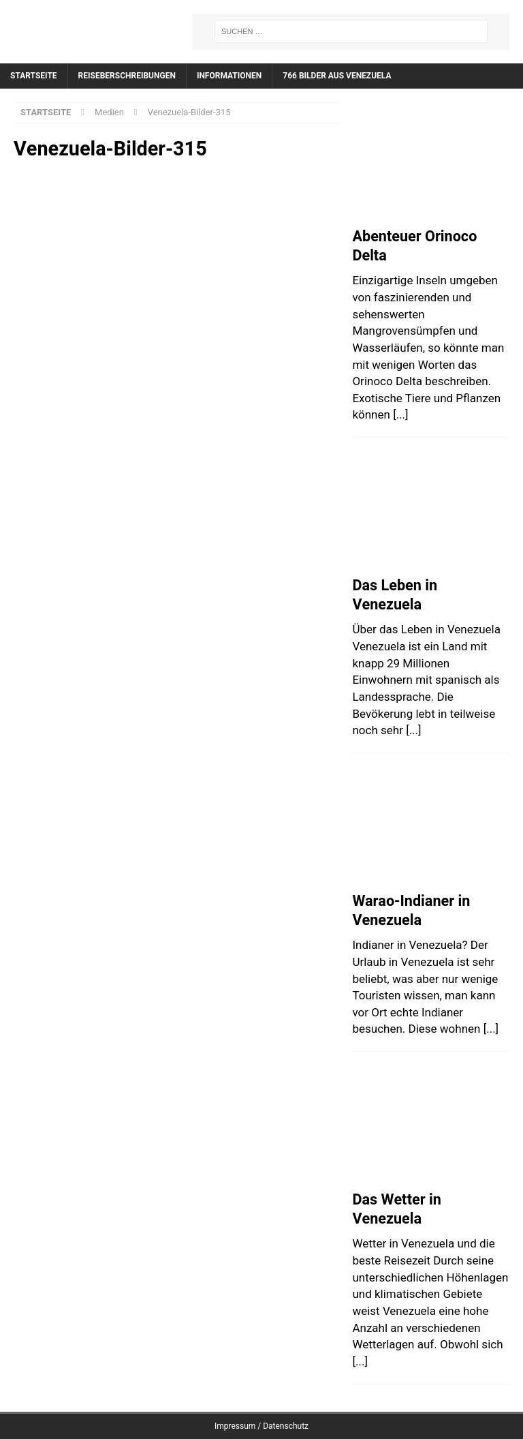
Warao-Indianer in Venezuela (411, 910)
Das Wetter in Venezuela (396, 1209)
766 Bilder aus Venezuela (337, 75)
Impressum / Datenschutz (261, 1426)
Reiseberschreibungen (127, 75)
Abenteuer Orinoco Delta (414, 246)
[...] (400, 414)
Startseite (33, 75)
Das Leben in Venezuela (394, 595)
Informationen (229, 75)
